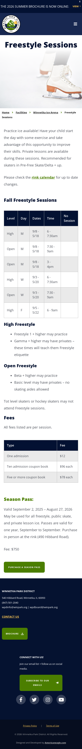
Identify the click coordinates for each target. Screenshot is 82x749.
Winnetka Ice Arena (45, 112)
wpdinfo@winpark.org (14, 607)
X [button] (79, 2)
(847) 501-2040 (10, 602)
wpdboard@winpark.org (44, 607)
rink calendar (43, 177)
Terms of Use (52, 725)
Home (5, 112)
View (76, 6)
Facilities (21, 112)
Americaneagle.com (55, 742)
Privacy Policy (30, 725)
